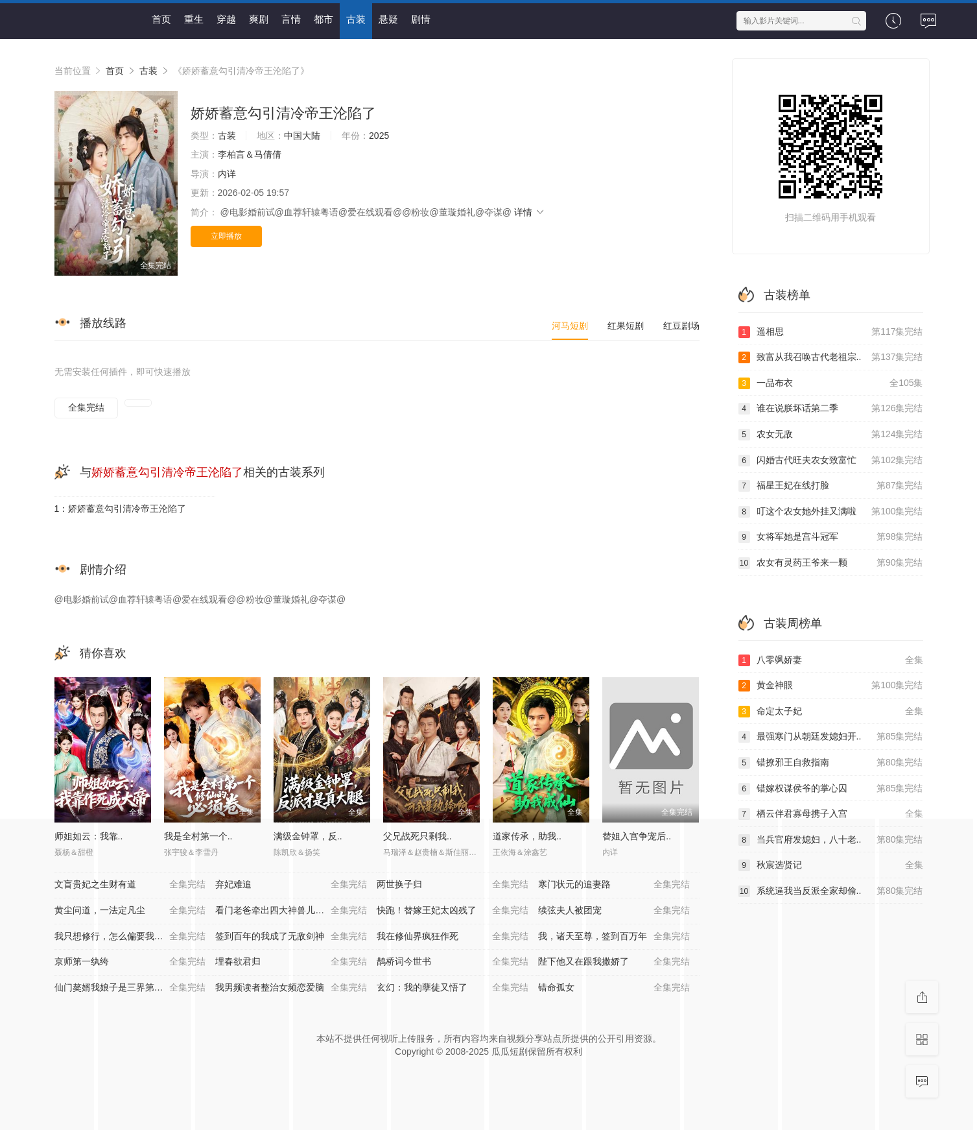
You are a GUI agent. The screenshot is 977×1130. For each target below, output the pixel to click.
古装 (356, 19)
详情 (529, 212)
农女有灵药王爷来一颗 (830, 563)
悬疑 (388, 19)
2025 (379, 135)
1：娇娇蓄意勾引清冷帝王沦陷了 (120, 508)
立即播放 (226, 236)
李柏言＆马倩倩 (249, 154)
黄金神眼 (830, 685)
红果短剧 (625, 325)
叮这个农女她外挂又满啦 (830, 511)
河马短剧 (570, 325)
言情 (291, 19)
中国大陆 (302, 135)
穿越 (226, 19)
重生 (194, 19)
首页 (161, 19)
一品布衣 (830, 383)
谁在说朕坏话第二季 (830, 408)
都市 (323, 19)
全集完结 (86, 407)
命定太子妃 (830, 711)
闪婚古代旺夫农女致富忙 (830, 460)
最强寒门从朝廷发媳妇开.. (830, 736)
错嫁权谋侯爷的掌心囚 (830, 788)
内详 (227, 174)
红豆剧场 (681, 325)
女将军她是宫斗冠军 (830, 537)
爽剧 (258, 19)
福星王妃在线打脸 (830, 485)
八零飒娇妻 (830, 660)
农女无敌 (830, 434)
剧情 (420, 19)
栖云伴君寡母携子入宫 (830, 814)
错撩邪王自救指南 (830, 762)
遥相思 (830, 332)
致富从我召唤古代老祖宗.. (830, 357)
